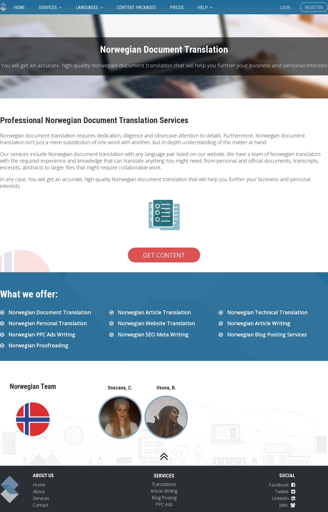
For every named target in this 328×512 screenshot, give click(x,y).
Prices (177, 7)
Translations (164, 484)
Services (50, 7)
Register (314, 7)
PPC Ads (164, 504)
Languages (89, 7)
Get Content (164, 255)
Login (285, 7)
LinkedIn (283, 498)
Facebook (282, 485)
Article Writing (164, 491)
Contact (40, 505)
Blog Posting (164, 498)
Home (19, 7)
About (39, 491)
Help (205, 7)
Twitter (285, 491)
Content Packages (136, 7)
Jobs (287, 505)
